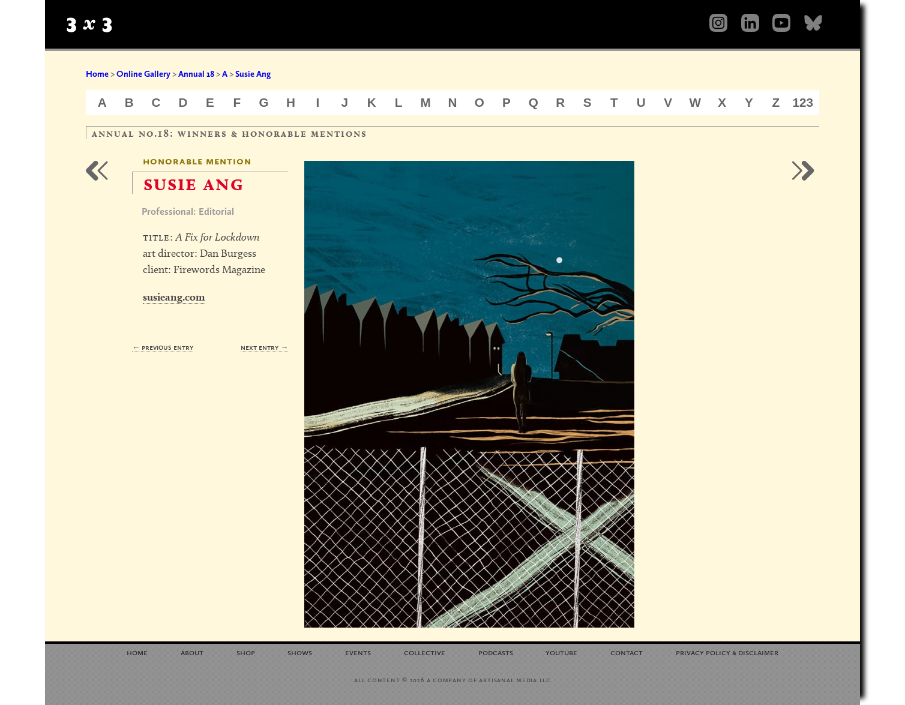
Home (97, 73)
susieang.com (174, 296)
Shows (299, 652)
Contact (626, 652)
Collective (424, 652)
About (192, 652)
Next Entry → (264, 347)
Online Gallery (143, 73)
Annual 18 (196, 73)
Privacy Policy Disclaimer (727, 652)
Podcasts (495, 652)
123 (803, 102)
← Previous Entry (162, 347)
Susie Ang (253, 73)
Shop (245, 652)
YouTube (561, 652)
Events (358, 652)
